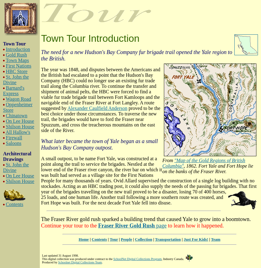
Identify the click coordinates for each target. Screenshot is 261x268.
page (132, 226)
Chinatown (16, 115)
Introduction (18, 49)
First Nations (18, 65)
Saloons (13, 143)
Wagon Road (18, 99)
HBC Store (17, 71)
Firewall (14, 137)
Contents (14, 204)
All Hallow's (18, 132)
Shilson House (20, 126)
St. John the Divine (16, 79)
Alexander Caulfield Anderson (97, 108)
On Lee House (20, 121)
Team (216, 239)
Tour (114, 239)
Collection (143, 239)
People (126, 239)
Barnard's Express (14, 90)
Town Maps (17, 60)
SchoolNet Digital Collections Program (137, 259)
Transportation (168, 239)
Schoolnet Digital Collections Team (80, 262)
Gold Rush (16, 54)
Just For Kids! (196, 239)
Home (84, 239)
